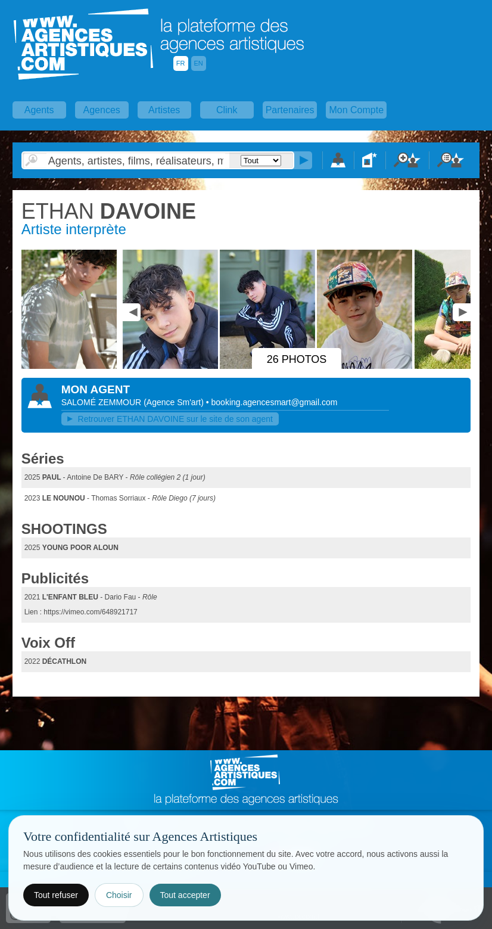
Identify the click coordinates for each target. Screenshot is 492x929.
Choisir (119, 895)
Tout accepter (185, 895)
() (175, 402)
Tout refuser (56, 895)
